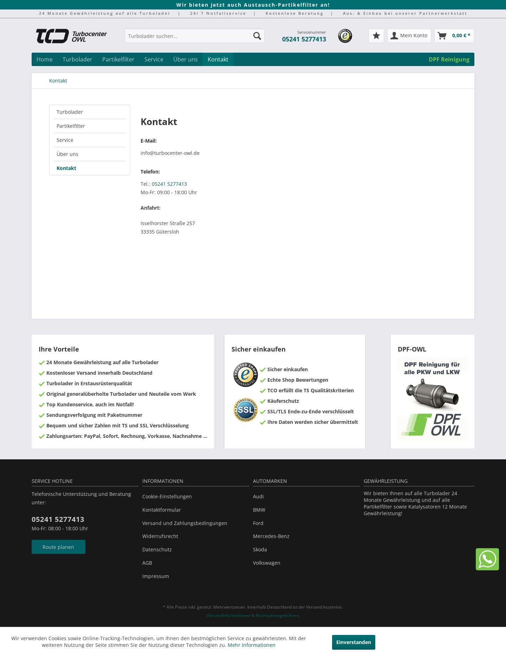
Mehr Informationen (251, 645)
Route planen (58, 547)
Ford (258, 523)
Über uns (67, 154)
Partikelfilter (71, 126)
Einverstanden (353, 642)
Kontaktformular (161, 509)
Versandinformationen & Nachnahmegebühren (253, 615)
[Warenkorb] (454, 36)
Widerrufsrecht (160, 536)
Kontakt (66, 168)
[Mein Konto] (409, 36)
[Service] (154, 59)
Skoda (260, 549)
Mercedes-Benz (271, 536)
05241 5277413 (304, 39)
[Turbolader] (77, 59)
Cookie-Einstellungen (167, 496)
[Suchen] (257, 36)
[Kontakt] (218, 59)
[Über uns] (185, 59)
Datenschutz (157, 549)
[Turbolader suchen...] (195, 36)
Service (65, 140)
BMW (259, 509)
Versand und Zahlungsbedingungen (184, 523)
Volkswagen (266, 562)
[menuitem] (195, 39)
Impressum (155, 576)
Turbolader (70, 112)
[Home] (45, 59)
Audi (258, 496)
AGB (147, 562)
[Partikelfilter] (118, 59)
